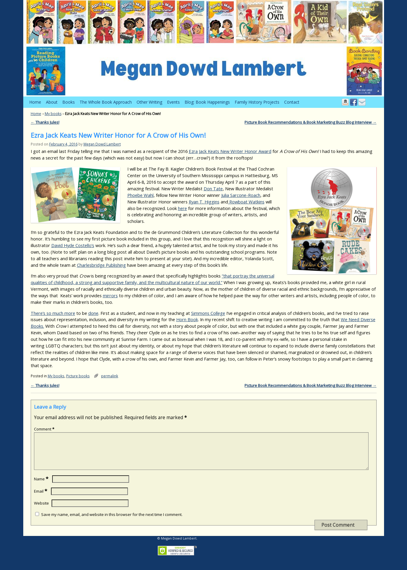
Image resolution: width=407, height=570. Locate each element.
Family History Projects (257, 102)
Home (35, 102)
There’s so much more (53, 313)
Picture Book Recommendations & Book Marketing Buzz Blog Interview (310, 122)
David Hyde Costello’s (72, 245)
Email (41, 498)
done (93, 313)
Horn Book (187, 319)
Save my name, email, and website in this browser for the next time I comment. (111, 521)
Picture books (78, 375)
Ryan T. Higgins (204, 202)
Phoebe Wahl (140, 195)
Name (41, 486)
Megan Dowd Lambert (102, 144)
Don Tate (213, 188)
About (52, 102)
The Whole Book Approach (106, 102)
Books (68, 102)
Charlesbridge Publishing (101, 265)
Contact (291, 102)
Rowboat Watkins (246, 202)
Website (41, 510)
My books (53, 113)
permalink (109, 375)
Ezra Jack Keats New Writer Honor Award (230, 151)
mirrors (110, 295)
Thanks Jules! (45, 122)
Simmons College (208, 313)
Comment (44, 429)
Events (173, 102)
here (182, 208)
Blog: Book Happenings (207, 102)
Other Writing (149, 102)
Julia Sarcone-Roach (240, 195)
